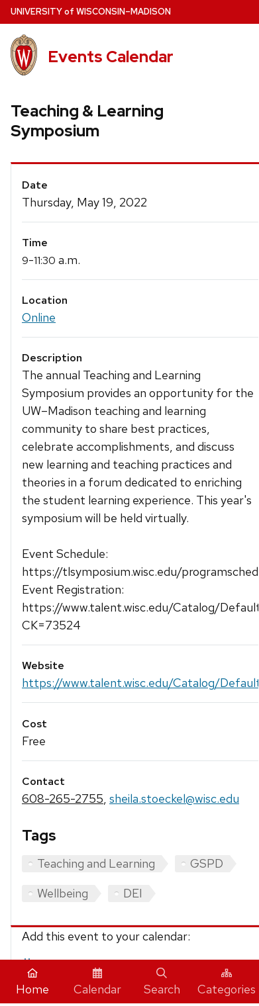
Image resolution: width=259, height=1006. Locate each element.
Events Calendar (111, 56)
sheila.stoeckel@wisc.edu (174, 798)
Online (39, 317)
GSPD (206, 863)
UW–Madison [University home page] (91, 11)
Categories (226, 982)
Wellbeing (62, 893)
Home (32, 982)
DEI (132, 893)
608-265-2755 (62, 798)
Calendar (97, 982)
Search (162, 982)
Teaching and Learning (96, 863)
